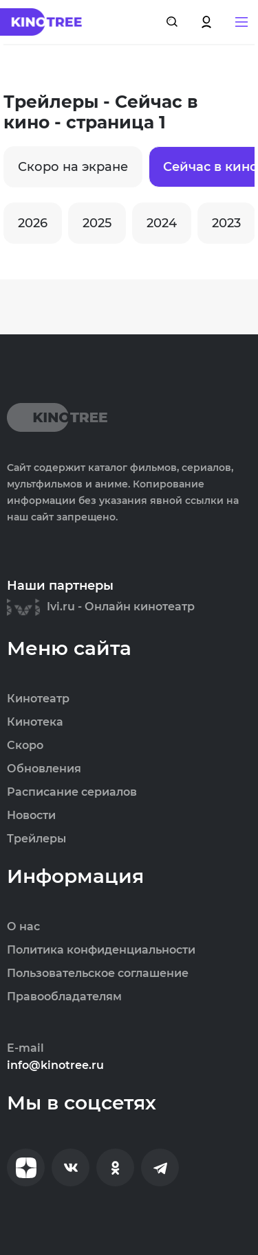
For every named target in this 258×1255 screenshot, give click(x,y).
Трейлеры (36, 839)
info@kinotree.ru (55, 1065)
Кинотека (35, 722)
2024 (162, 223)
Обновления (44, 769)
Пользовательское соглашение (98, 973)
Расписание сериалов (72, 792)
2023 (226, 223)
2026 (32, 223)
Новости (31, 816)
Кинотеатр (38, 699)
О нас (23, 927)
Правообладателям (64, 997)
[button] (241, 22)
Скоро (25, 746)
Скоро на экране (73, 166)
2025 (97, 223)
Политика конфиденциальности (101, 950)
